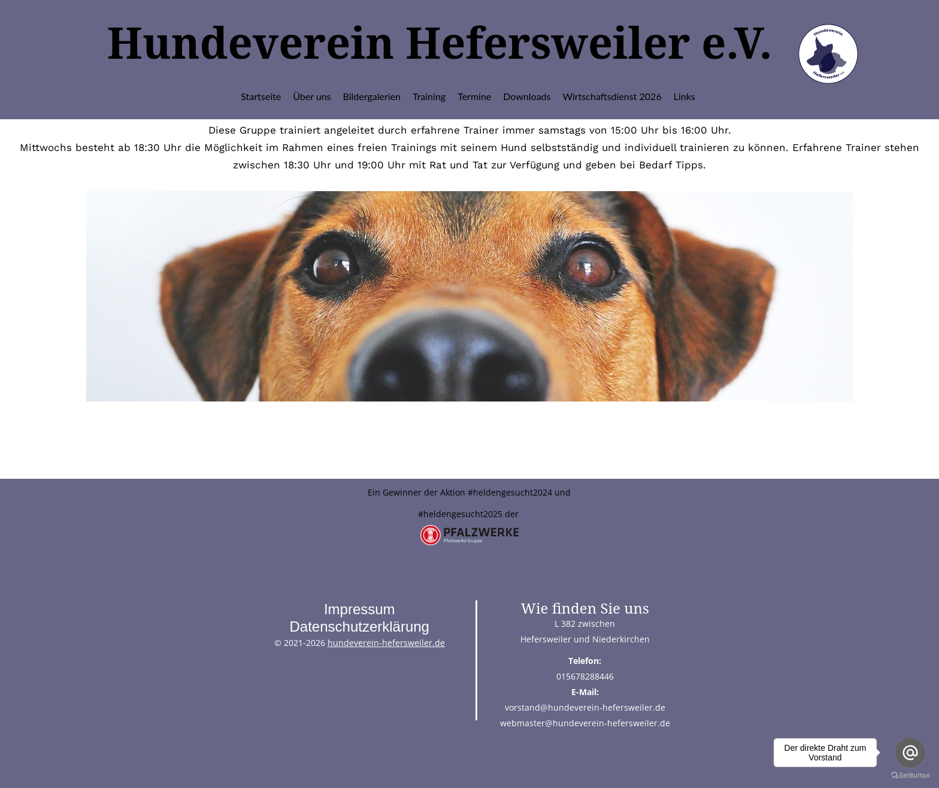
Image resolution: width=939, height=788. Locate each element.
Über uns (312, 96)
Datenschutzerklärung (359, 626)
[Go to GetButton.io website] (910, 776)
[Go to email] (910, 753)
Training (429, 96)
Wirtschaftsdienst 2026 (612, 96)
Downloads (526, 96)
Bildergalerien (372, 96)
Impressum (359, 609)
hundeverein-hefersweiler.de (386, 642)
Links (684, 96)
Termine (474, 96)
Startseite (261, 96)
